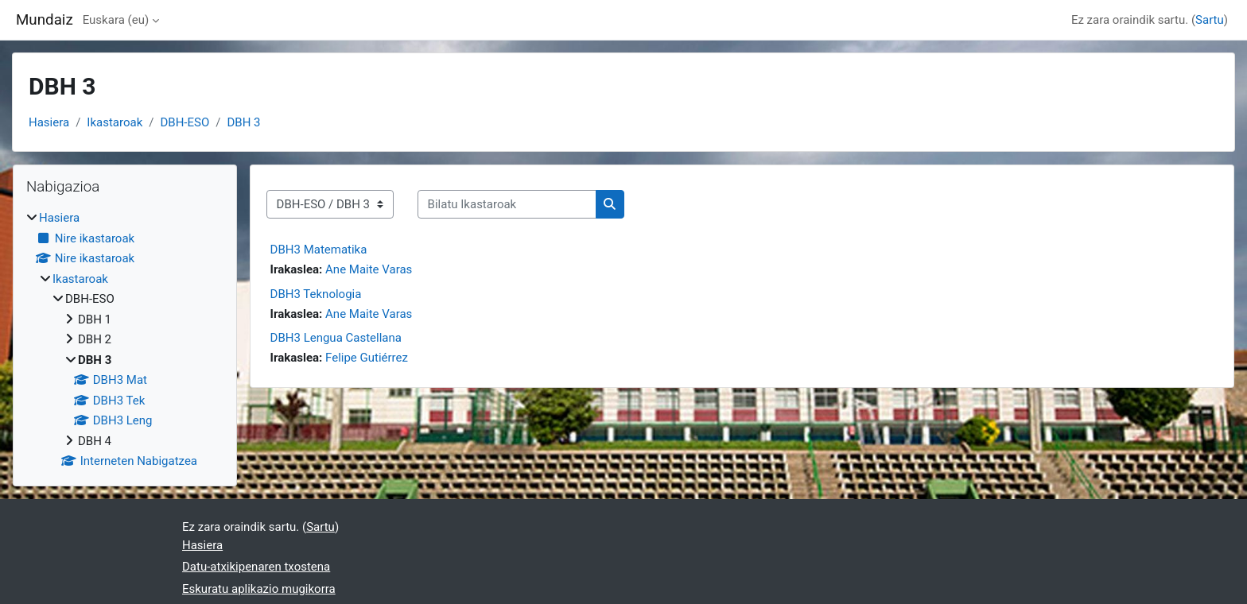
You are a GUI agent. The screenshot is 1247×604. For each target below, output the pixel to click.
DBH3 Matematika (318, 249)
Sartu (1209, 20)
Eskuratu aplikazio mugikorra (259, 589)
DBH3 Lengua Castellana (336, 338)
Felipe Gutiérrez (366, 357)
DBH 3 (243, 122)
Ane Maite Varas (368, 269)
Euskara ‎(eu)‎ (116, 20)
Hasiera (49, 122)
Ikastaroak (114, 122)
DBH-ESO (184, 122)
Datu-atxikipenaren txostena (256, 566)
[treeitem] (124, 339)
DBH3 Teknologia (316, 294)
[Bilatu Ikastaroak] (507, 204)
